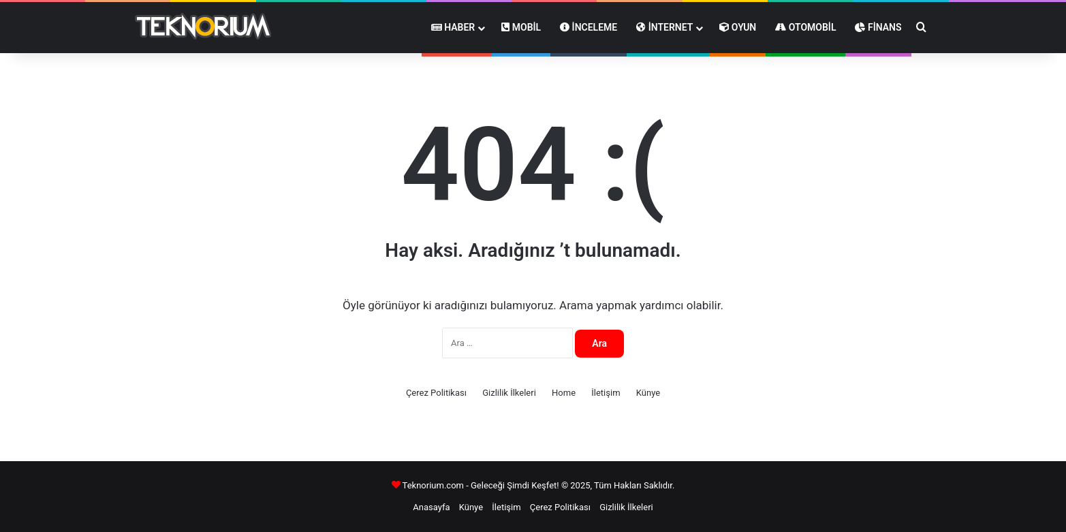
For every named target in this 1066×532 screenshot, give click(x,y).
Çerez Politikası (436, 393)
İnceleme (588, 27)
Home (564, 393)
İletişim (605, 393)
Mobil (521, 27)
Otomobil (805, 27)
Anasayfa (431, 507)
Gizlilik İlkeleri (509, 393)
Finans (878, 27)
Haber (453, 27)
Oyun (737, 27)
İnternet (664, 27)
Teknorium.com (433, 485)
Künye (648, 393)
